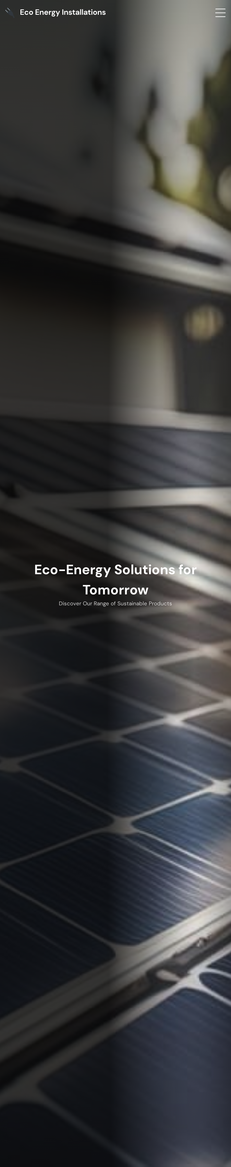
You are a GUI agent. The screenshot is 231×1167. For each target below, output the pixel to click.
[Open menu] (220, 13)
